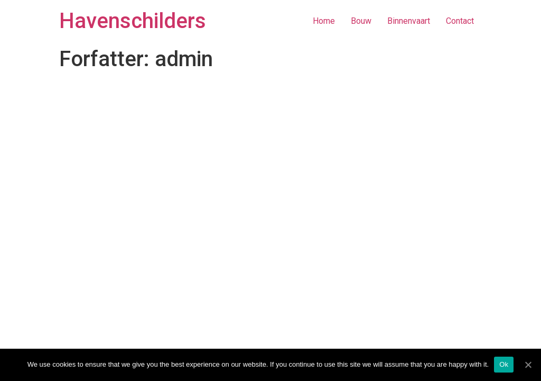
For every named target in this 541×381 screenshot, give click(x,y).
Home (324, 21)
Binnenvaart (408, 21)
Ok (503, 364)
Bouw (361, 21)
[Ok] (528, 364)
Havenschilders (132, 20)
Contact (460, 21)
